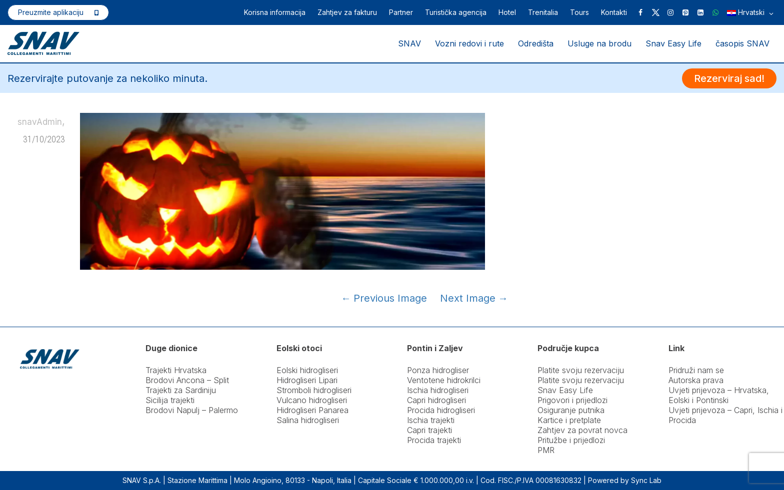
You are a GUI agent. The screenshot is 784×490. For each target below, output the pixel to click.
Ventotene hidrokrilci (443, 380)
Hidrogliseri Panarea (312, 410)
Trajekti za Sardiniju (181, 390)
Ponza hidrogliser (438, 370)
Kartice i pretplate (569, 420)
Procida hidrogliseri (441, 410)
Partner (401, 12)
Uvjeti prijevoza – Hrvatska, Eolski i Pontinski (718, 395)
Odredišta (536, 43)
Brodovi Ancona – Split (187, 380)
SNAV (409, 43)
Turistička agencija (455, 12)
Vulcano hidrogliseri (311, 400)
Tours (579, 12)
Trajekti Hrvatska (176, 370)
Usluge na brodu (600, 43)
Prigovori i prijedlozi (573, 400)
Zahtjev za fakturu (347, 12)
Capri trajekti (429, 430)
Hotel (507, 12)
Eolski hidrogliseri (307, 370)
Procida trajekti (434, 440)
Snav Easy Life (674, 43)
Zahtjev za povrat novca (583, 430)
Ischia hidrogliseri (437, 390)
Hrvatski (750, 13)
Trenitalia (543, 12)
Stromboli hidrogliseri (314, 390)
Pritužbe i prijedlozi (571, 440)
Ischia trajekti (430, 420)
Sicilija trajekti (170, 400)
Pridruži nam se (696, 370)
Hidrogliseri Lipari (307, 380)
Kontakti (614, 12)
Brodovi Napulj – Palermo (192, 410)
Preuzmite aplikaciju (51, 12)
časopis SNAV (743, 43)
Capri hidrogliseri (436, 400)
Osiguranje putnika (571, 410)
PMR (546, 450)
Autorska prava (696, 380)
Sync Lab (646, 480)
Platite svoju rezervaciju (581, 370)
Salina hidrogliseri (307, 420)
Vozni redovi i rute (469, 43)
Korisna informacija (275, 12)
